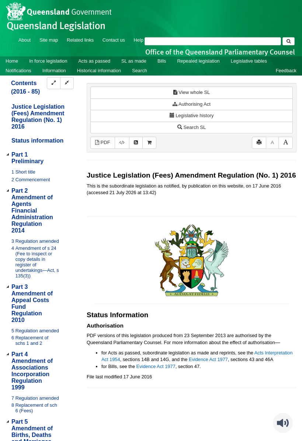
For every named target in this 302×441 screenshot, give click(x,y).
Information (54, 70)
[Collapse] (67, 83)
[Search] (213, 41)
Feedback (286, 70)
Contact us (114, 40)
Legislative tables (249, 61)
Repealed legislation (198, 61)
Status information (37, 140)
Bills (161, 61)
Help (138, 40)
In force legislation (48, 61)
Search (139, 70)
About (24, 40)
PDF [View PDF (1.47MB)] (102, 142)
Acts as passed (94, 61)
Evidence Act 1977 (208, 359)
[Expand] (53, 83)
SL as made (133, 61)
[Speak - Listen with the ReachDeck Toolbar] (283, 423)
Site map (48, 40)
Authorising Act (192, 104)
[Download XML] (122, 143)
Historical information (99, 70)
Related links (80, 40)
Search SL (191, 127)
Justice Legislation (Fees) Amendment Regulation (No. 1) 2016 (38, 117)
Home (12, 61)
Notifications (18, 70)
